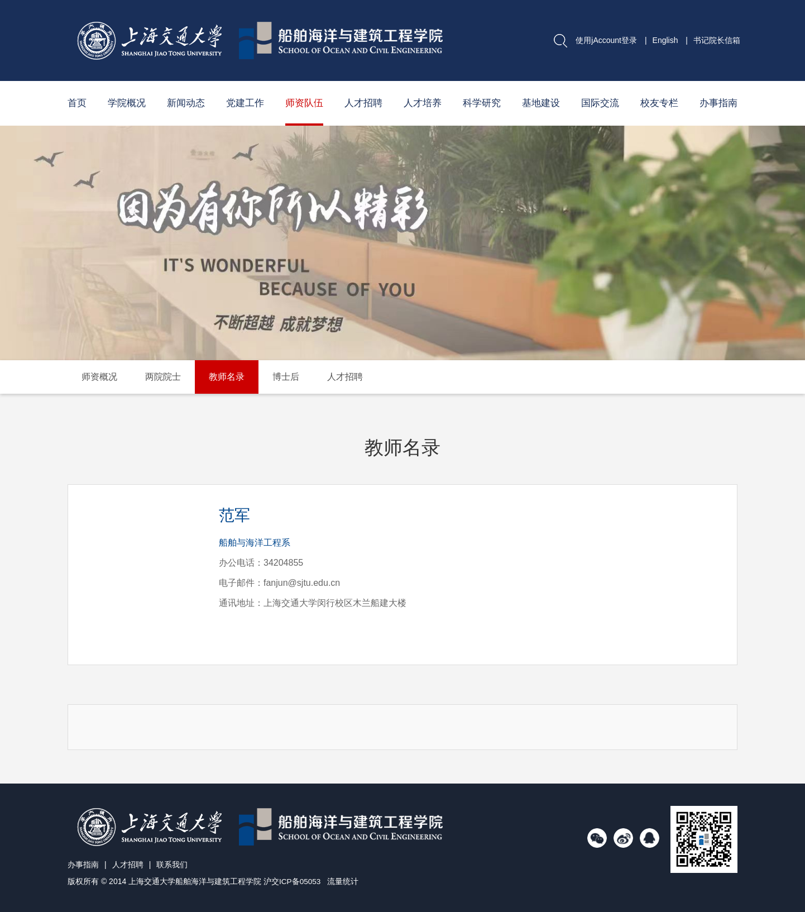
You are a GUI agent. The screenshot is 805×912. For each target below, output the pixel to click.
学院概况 (127, 103)
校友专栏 (659, 103)
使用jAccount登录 (606, 40)
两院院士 (163, 376)
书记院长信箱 (716, 40)
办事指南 (718, 103)
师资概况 (99, 376)
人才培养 (423, 103)
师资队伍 (304, 103)
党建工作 (245, 103)
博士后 (285, 376)
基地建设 (541, 103)
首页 (77, 103)
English (665, 40)
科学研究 (482, 103)
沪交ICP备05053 (292, 881)
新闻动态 (186, 103)
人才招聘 (363, 103)
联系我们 (172, 864)
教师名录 (227, 376)
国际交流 (600, 103)
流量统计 (344, 881)
